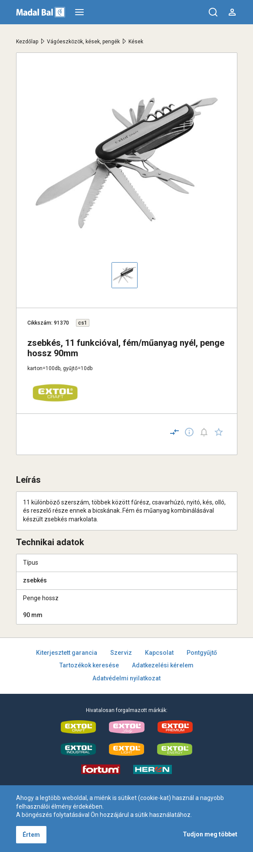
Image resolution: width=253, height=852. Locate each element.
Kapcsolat (159, 652)
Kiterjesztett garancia (66, 652)
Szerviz (121, 652)
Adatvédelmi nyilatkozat (126, 678)
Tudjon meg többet (210, 834)
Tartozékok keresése (89, 665)
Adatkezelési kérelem (163, 665)
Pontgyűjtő (202, 652)
